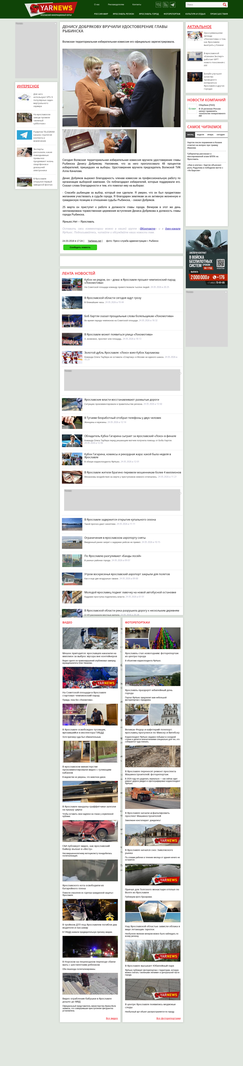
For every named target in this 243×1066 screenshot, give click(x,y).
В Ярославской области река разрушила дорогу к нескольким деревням (131, 610)
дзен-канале (173, 228)
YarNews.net (94, 241)
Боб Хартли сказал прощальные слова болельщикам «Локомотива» (129, 316)
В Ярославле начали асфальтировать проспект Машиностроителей (147, 814)
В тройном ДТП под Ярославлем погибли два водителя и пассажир (89, 926)
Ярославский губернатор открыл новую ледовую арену (120, 628)
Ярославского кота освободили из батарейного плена (83, 887)
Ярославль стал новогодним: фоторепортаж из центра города (152, 655)
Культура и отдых (195, 13)
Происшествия (219, 13)
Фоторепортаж (172, 13)
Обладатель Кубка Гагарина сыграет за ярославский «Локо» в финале (130, 435)
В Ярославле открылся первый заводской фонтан (42, 181)
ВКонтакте (147, 228)
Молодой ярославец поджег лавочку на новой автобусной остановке (130, 592)
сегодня (221, 134)
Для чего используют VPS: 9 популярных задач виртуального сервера (43, 100)
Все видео (112, 1018)
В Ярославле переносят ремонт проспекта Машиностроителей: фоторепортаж (150, 773)
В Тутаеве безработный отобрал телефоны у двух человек (122, 417)
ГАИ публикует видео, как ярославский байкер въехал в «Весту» (86, 847)
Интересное (28, 86)
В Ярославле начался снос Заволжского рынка (149, 851)
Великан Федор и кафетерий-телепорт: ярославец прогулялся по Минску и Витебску (152, 731)
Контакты (136, 5)
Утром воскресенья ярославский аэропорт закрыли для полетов (127, 574)
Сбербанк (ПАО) (207, 105)
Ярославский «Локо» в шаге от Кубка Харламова (116, 774)
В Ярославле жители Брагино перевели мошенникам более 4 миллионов (132, 472)
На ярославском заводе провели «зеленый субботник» (41, 119)
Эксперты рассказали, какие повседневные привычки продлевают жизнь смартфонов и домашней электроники (43, 160)
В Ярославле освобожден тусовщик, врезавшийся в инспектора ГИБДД (84, 731)
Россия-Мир (101, 13)
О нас (97, 5)
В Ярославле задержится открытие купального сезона (120, 519)
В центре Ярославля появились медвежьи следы (150, 1006)
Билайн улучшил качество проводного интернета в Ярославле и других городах (214, 81)
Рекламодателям (116, 5)
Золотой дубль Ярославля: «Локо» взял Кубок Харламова (121, 352)
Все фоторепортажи (168, 1018)
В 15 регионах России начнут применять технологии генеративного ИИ (212, 112)
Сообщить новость (80, 247)
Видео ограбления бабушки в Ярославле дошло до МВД (87, 1000)
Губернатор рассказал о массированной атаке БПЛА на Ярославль (202, 156)
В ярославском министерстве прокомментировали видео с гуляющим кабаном (86, 769)
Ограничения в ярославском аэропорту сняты (115, 537)
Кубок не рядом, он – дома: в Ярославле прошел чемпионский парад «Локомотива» (129, 281)
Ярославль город (149, 13)
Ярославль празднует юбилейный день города (148, 691)
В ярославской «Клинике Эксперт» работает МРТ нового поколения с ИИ (214, 59)
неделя (200, 134)
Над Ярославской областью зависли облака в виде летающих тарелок (152, 928)
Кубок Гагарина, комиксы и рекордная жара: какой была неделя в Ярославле (127, 456)
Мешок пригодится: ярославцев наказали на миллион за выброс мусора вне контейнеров (89, 655)
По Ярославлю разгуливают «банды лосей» (112, 555)
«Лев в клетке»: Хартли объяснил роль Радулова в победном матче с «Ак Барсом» (205, 168)
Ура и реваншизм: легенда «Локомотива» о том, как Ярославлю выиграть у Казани (215, 38)
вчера (210, 134)
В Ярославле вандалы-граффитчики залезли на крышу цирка (89, 808)
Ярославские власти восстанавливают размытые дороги (121, 399)
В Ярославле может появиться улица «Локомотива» (118, 334)
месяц (190, 134)
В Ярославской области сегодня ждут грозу (112, 297)
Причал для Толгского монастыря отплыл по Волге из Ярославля (152, 891)
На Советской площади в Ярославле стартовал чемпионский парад (84, 694)
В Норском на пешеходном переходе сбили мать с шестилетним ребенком (88, 963)
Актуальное (199, 26)
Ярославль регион (123, 13)
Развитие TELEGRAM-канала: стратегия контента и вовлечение (44, 136)
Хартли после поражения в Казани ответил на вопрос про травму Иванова (204, 145)
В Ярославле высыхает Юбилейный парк (149, 965)
